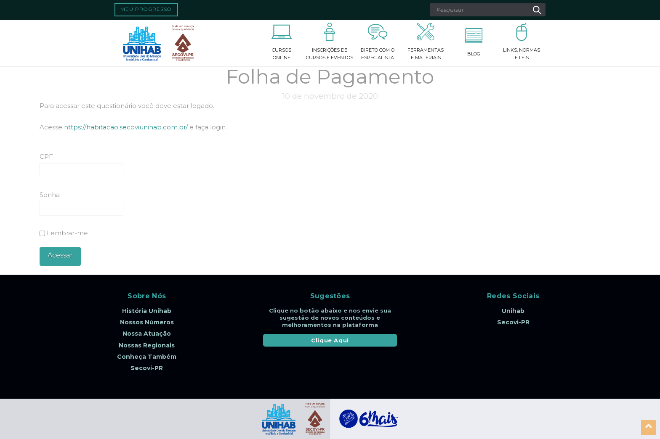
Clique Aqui (330, 340)
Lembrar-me (64, 233)
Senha (50, 195)
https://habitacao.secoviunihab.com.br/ (126, 127)
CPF (46, 156)
